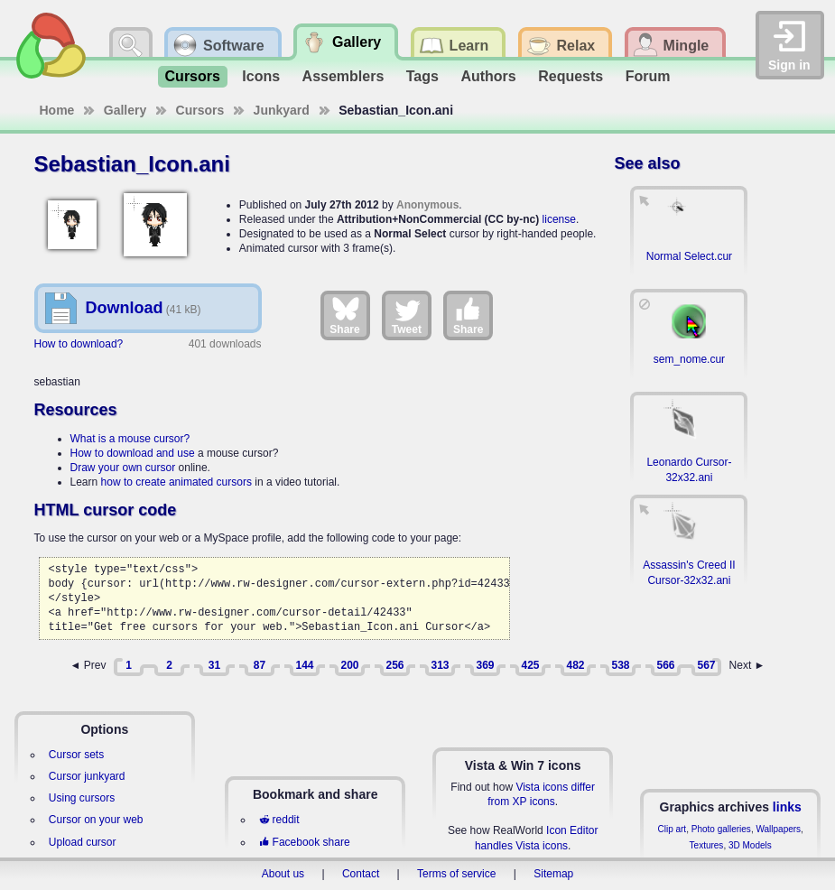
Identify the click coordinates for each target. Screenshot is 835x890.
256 (394, 665)
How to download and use (132, 453)
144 (304, 665)
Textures (707, 845)
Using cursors (82, 798)
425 (530, 665)
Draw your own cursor (123, 467)
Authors (487, 76)
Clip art (671, 829)
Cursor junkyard (87, 776)
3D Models (750, 845)
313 (440, 665)
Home (57, 110)
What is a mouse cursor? (130, 438)
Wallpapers (778, 829)
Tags (422, 76)
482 (575, 665)
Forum (648, 76)
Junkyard (282, 110)
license (559, 219)
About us (283, 873)
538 (620, 665)
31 (214, 665)
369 (485, 665)
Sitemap (553, 873)
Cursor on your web (96, 819)
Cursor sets (76, 754)
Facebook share (304, 842)
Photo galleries (721, 829)
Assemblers (343, 76)
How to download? (79, 344)
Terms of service (456, 873)
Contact (360, 873)
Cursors (192, 76)
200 (349, 665)
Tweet (407, 315)
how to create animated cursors (176, 482)
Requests (570, 76)
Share (344, 315)
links (787, 807)
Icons (261, 76)
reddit (279, 819)
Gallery (125, 110)
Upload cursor (82, 842)
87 (259, 665)
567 (706, 665)
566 (665, 665)
